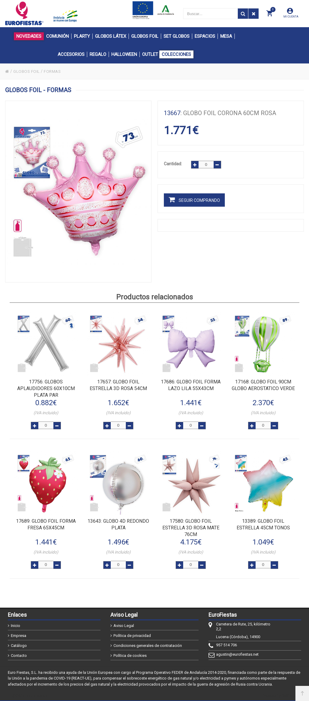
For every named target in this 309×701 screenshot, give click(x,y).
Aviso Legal (123, 623)
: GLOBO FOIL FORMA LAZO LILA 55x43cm (191, 385)
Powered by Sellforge (279, 694)
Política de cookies (130, 653)
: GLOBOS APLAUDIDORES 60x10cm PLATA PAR (46, 388)
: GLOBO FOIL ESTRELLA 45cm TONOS (263, 523)
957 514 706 (226, 643)
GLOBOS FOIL (26, 71)
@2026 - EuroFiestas (29, 694)
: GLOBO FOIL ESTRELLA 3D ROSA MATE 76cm (190, 526)
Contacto (19, 653)
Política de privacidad (132, 633)
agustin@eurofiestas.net (237, 652)
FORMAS (53, 71)
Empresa (18, 633)
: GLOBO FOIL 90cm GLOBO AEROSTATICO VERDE (263, 385)
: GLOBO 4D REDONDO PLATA (118, 523)
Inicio (15, 623)
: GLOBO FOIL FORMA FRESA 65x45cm (46, 523)
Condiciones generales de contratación (147, 643)
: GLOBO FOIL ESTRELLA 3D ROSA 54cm (118, 385)
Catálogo (19, 643)
